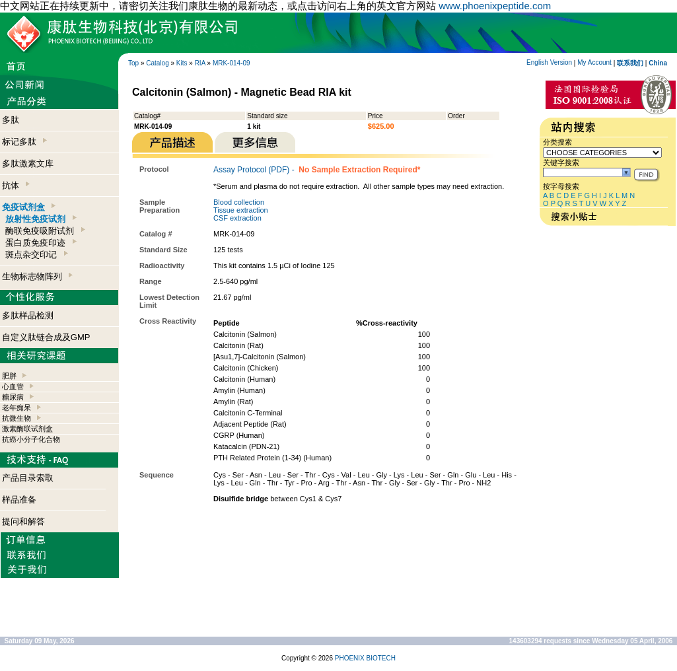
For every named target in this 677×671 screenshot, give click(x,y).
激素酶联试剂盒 (27, 429)
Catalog (157, 63)
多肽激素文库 (27, 163)
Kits (182, 63)
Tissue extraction (240, 210)
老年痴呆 (16, 407)
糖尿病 (13, 397)
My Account (594, 62)
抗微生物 (16, 418)
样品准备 (19, 500)
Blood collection (238, 202)
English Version (549, 62)
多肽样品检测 (27, 315)
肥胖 (9, 376)
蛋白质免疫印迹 (40, 243)
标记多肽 (24, 142)
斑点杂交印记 (36, 255)
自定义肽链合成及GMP (46, 337)
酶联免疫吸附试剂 (45, 231)
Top (133, 63)
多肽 (10, 120)
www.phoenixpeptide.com (495, 5)
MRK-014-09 (231, 63)
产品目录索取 (27, 478)
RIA (200, 63)
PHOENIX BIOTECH (365, 658)
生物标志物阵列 (37, 276)
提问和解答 (23, 521)
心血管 (13, 386)
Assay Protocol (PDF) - (316, 169)
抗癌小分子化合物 (31, 439)
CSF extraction (237, 218)
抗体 (16, 185)
